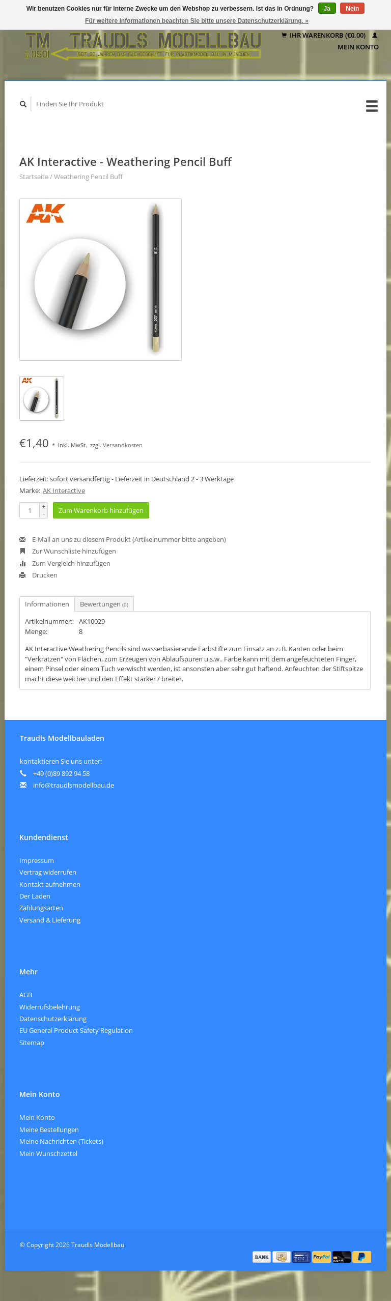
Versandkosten (123, 445)
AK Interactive (64, 490)
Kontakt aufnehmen (49, 884)
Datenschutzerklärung (53, 1018)
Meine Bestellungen (49, 1129)
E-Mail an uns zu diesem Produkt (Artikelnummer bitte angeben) (122, 539)
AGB (25, 994)
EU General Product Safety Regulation (76, 1030)
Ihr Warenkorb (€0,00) (324, 35)
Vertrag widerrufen (47, 872)
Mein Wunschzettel (48, 1153)
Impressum (36, 860)
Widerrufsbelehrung (49, 1006)
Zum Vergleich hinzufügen (64, 563)
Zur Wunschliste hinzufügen (67, 551)
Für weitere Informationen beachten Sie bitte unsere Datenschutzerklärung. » (197, 20)
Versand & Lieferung (49, 919)
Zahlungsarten (41, 907)
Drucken (38, 575)
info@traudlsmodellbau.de (73, 785)
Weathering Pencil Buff (88, 176)
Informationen (47, 604)
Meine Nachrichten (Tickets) (61, 1141)
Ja (327, 8)
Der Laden (34, 896)
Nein (352, 8)
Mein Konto (37, 1117)
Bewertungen (104, 604)
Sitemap (31, 1042)
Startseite (33, 176)
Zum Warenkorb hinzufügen (101, 510)
